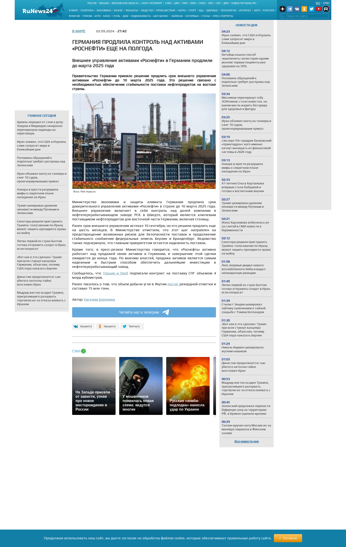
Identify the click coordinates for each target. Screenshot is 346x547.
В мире (73, 10)
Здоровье (212, 10)
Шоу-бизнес (160, 16)
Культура (268, 10)
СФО (218, 3)
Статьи (205, 16)
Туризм (87, 16)
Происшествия (165, 10)
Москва (104, 3)
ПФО (184, 3)
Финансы (132, 10)
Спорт (192, 10)
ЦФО (176, 3)
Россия (92, 3)
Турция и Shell (115, 273)
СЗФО (168, 3)
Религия (74, 16)
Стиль (116, 16)
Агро (97, 16)
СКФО (202, 3)
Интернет (245, 10)
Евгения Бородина (99, 299)
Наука (182, 10)
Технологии (228, 10)
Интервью (192, 16)
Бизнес (118, 10)
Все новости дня (247, 441)
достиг (173, 284)
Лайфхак (177, 16)
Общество (147, 10)
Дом (125, 16)
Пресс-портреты (223, 16)
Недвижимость (141, 16)
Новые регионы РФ (243, 3)
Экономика (103, 10)
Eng (326, 3)
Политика (87, 10)
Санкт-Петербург (151, 3)
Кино (106, 16)
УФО (210, 3)
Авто (257, 10)
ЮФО (193, 3)
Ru (318, 3)
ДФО (226, 3)
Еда (201, 10)
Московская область (125, 3)
